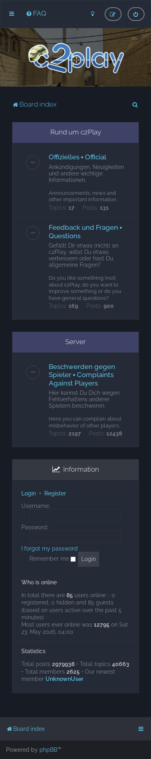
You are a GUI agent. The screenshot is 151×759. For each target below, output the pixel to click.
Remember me (52, 558)
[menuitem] (36, 13)
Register (55, 493)
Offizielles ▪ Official (77, 157)
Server (75, 342)
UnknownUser (64, 679)
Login (28, 493)
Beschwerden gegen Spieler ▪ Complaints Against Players (82, 375)
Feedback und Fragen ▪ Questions (85, 231)
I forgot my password (49, 548)
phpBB (48, 750)
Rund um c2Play (75, 132)
